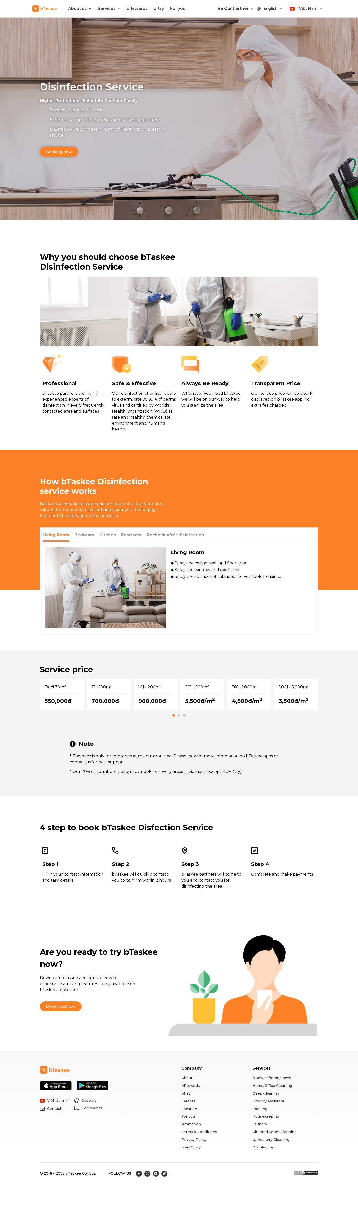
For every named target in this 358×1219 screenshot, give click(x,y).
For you (177, 8)
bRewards (137, 8)
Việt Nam (311, 8)
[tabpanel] (179, 588)
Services (109, 8)
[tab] (56, 535)
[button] (59, 152)
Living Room (56, 535)
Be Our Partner (236, 8)
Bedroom (84, 535)
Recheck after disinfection (175, 535)
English (273, 8)
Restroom (131, 535)
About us (79, 8)
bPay (159, 8)
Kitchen (107, 535)
